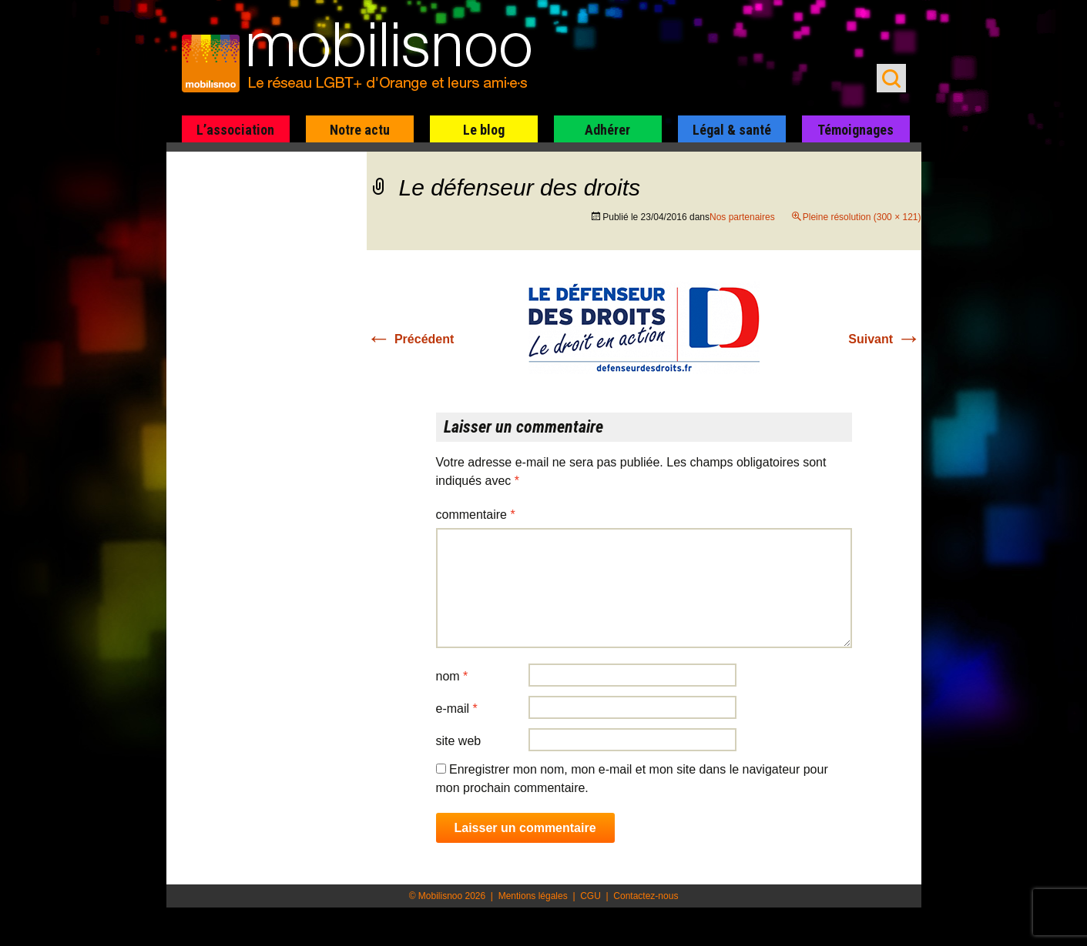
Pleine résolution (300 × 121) (862, 217)
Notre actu (360, 130)
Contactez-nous (645, 896)
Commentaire (475, 514)
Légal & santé (732, 130)
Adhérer (607, 130)
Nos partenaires (742, 217)
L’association (235, 130)
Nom (452, 676)
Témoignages (855, 130)
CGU (590, 896)
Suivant (884, 339)
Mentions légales (533, 896)
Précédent (411, 339)
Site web (458, 740)
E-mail (457, 708)
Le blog (484, 130)
